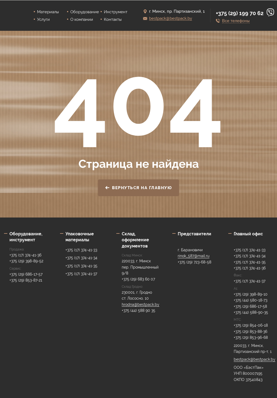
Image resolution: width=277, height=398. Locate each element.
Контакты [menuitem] (113, 19)
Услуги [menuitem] (43, 19)
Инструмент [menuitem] (115, 11)
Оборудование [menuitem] (84, 11)
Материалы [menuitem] (48, 11)
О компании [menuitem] (81, 19)
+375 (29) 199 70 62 (240, 13)
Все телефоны (236, 21)
